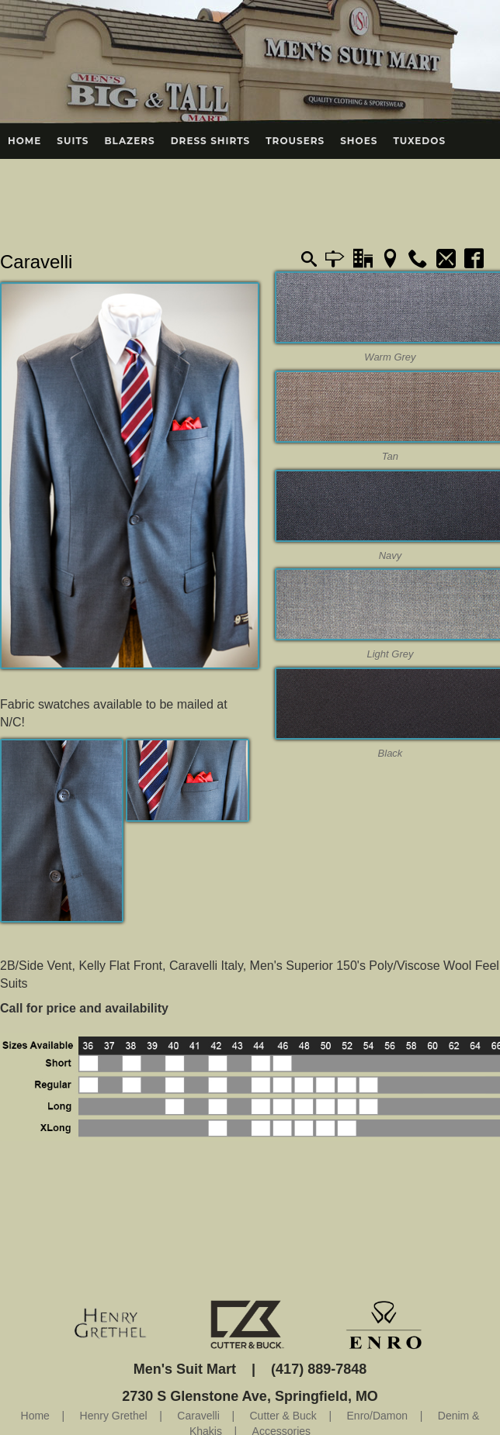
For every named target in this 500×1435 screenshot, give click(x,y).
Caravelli (36, 261)
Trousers (295, 141)
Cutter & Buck (282, 1415)
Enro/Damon (377, 1415)
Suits (73, 141)
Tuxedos (419, 141)
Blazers (129, 141)
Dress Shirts (211, 141)
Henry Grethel (114, 1415)
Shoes (358, 141)
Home (24, 141)
